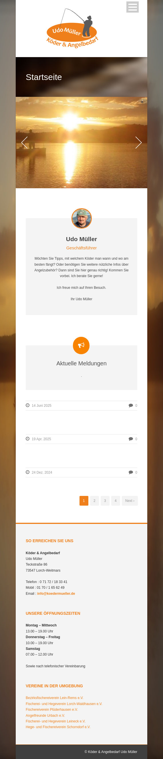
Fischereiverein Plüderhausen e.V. (52, 710)
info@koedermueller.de (56, 594)
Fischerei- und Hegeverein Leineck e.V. (56, 721)
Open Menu (132, 7)
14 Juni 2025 (41, 406)
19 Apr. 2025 (41, 439)
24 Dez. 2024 (42, 472)
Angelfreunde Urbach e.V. (45, 716)
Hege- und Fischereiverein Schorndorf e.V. (58, 727)
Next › (129, 501)
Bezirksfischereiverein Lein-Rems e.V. (55, 698)
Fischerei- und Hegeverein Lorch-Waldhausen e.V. (64, 704)
